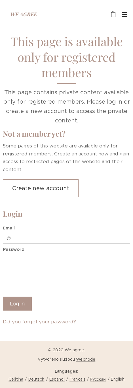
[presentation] (46, 280)
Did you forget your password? (39, 322)
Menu (124, 14)
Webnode (85, 359)
